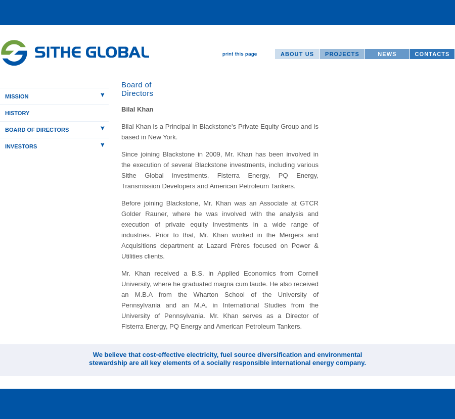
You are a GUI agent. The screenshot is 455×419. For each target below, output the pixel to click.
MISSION (16, 96)
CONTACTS (432, 54)
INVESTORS (21, 146)
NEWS (387, 54)
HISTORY (17, 113)
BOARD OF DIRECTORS (37, 130)
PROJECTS (342, 54)
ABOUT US (297, 54)
